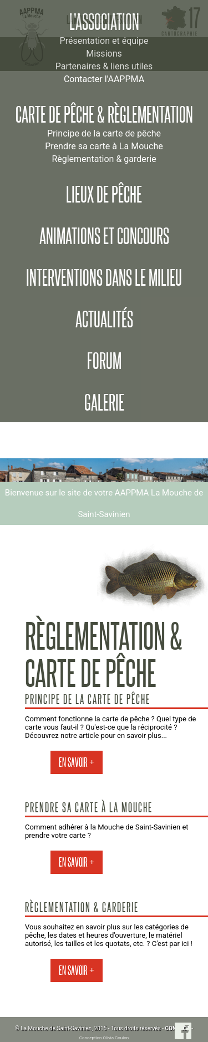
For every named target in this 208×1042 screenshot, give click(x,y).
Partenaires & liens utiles (104, 66)
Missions (103, 53)
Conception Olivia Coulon (104, 1037)
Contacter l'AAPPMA (104, 79)
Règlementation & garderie (104, 159)
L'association (104, 22)
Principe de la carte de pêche (104, 133)
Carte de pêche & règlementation (104, 115)
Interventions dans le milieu (104, 278)
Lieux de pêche (104, 195)
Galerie (104, 403)
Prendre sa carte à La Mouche (104, 146)
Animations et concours (104, 236)
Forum (104, 361)
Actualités (104, 319)
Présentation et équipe (104, 41)
